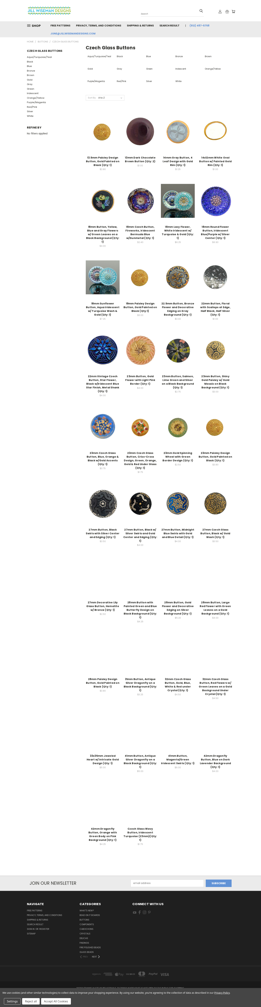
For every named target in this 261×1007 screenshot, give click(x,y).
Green (30, 89)
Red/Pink (32, 107)
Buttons (84, 919)
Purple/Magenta (36, 102)
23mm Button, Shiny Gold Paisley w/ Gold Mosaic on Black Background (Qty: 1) (215, 382)
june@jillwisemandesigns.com (73, 33)
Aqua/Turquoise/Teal (39, 57)
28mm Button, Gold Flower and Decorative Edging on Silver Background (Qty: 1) (178, 608)
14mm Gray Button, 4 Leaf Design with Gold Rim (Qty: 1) (178, 161)
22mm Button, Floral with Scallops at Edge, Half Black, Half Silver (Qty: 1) (215, 309)
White (30, 116)
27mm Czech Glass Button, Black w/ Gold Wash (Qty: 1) (215, 533)
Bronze (31, 70)
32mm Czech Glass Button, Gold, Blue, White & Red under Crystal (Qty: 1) (178, 684)
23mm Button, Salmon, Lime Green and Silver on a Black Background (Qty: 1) (178, 382)
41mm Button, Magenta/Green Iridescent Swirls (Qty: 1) (178, 759)
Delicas (84, 938)
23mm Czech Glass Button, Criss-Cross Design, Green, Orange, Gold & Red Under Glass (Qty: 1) (140, 460)
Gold (29, 79)
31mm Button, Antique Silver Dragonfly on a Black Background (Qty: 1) (140, 684)
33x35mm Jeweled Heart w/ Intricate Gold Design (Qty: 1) (103, 759)
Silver (30, 111)
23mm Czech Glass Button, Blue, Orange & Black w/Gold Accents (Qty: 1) (103, 458)
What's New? (87, 910)
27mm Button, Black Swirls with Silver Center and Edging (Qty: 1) (102, 533)
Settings (12, 1001)
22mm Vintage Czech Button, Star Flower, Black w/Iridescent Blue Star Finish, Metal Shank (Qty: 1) (102, 384)
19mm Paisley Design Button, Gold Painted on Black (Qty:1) (140, 307)
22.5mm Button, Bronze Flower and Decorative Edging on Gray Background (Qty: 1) (177, 309)
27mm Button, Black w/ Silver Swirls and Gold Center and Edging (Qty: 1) (140, 535)
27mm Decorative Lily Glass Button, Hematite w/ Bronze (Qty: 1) (102, 606)
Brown (30, 75)
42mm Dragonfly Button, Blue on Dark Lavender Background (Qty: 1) (215, 761)
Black (30, 61)
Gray (29, 84)
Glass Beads (87, 952)
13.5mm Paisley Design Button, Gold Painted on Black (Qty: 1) (102, 161)
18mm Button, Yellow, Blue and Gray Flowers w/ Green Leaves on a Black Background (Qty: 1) (102, 234)
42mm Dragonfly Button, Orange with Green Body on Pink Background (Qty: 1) (102, 834)
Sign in (31, 928)
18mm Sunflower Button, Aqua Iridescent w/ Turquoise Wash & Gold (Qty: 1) (102, 309)
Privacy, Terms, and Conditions (98, 25)
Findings (84, 942)
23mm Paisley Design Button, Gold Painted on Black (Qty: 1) (215, 456)
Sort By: (92, 97)
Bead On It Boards (90, 915)
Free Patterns (60, 25)
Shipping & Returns (140, 25)
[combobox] (172, 13)
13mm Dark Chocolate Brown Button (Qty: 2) (140, 159)
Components (87, 924)
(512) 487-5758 (199, 25)
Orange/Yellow (35, 98)
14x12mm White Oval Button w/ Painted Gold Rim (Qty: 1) (215, 161)
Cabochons (86, 928)
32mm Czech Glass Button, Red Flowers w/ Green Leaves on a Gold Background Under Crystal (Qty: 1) (215, 686)
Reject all (31, 1001)
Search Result (169, 25)
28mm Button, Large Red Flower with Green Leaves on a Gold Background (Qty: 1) (215, 608)
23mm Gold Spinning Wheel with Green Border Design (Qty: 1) (177, 456)
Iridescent (32, 93)
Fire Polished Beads (90, 947)
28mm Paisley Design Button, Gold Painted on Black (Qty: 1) (102, 682)
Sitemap (31, 933)
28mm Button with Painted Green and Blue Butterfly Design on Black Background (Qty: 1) (140, 610)
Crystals (85, 933)
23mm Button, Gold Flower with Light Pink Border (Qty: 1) (140, 380)
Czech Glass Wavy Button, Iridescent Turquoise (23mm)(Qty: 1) (140, 834)
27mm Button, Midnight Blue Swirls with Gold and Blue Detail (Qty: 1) (177, 533)
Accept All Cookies (56, 1001)
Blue (29, 66)
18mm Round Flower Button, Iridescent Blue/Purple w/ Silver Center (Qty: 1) (215, 232)
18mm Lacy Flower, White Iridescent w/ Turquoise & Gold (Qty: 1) (178, 232)
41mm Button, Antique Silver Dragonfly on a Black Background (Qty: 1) (140, 761)
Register (44, 928)
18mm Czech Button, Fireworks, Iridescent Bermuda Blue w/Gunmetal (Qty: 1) (140, 232)
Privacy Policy (222, 992)
